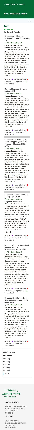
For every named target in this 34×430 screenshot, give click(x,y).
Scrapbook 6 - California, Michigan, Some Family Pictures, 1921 (17, 38)
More (7, 373)
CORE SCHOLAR (9, 425)
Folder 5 (5, 370)
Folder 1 (5, 359)
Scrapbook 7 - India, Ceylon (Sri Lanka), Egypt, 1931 (17, 195)
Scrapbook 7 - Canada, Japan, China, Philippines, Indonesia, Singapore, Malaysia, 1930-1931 (16, 142)
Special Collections (19, 79)
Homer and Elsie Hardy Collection (14, 82)
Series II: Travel (9, 84)
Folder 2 (5, 361)
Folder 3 (5, 364)
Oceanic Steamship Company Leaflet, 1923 (16, 90)
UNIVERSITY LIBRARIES (11, 421)
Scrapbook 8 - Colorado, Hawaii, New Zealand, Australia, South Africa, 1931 (17, 300)
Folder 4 (5, 367)
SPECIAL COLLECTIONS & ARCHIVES (15, 423)
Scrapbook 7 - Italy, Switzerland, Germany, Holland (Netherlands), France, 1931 (17, 247)
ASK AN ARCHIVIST (10, 427)
